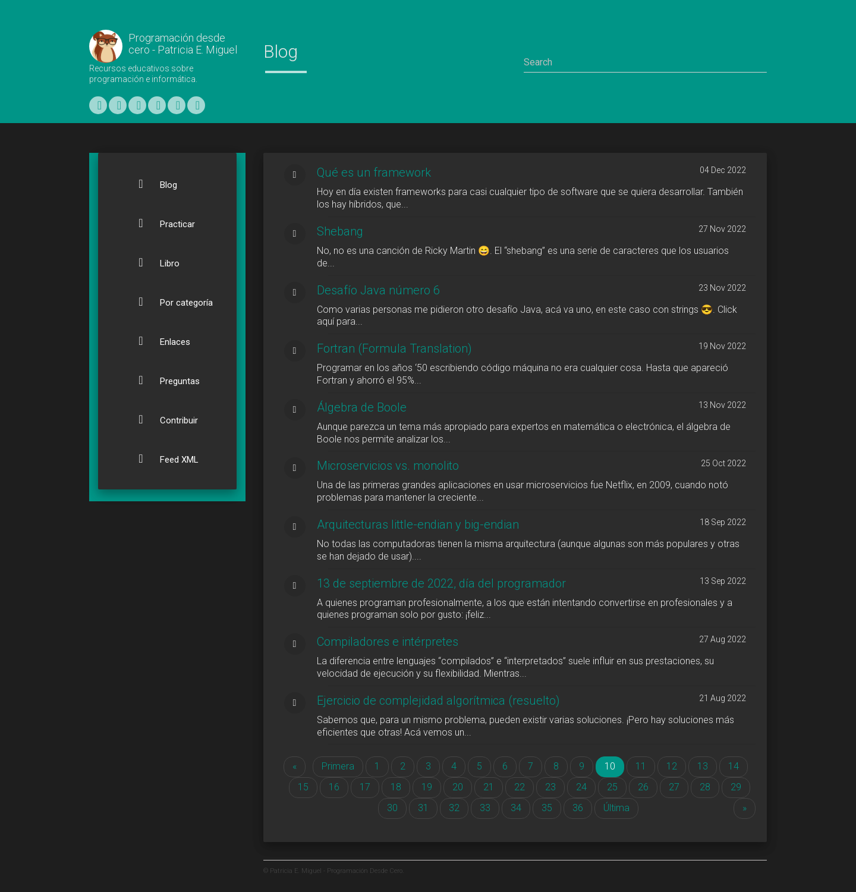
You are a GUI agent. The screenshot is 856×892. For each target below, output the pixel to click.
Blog (150, 183)
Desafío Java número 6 (378, 290)
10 (614, 765)
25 (612, 787)
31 (423, 808)
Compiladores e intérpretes (387, 642)
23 (550, 787)
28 (705, 787)
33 (485, 808)
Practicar (159, 223)
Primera (338, 766)
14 (733, 766)
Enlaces (157, 340)
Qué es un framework (374, 172)
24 (581, 787)
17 (365, 787)
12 (671, 766)
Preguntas (162, 380)
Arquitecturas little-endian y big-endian (418, 524)
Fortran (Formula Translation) (394, 348)
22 (519, 787)
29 (736, 787)
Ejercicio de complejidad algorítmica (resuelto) (438, 700)
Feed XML (161, 458)
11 (640, 766)
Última (616, 808)
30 (392, 808)
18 (396, 787)
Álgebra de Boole (362, 407)
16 (334, 787)
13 (702, 766)
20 (457, 787)
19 (426, 787)
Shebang (340, 231)
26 (643, 787)
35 (547, 808)
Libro (152, 262)
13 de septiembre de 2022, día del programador (441, 583)
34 (516, 808)
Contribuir (161, 419)
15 (303, 787)
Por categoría (168, 301)
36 (577, 808)
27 (674, 787)
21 (488, 787)
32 (454, 808)
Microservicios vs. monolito (388, 465)
